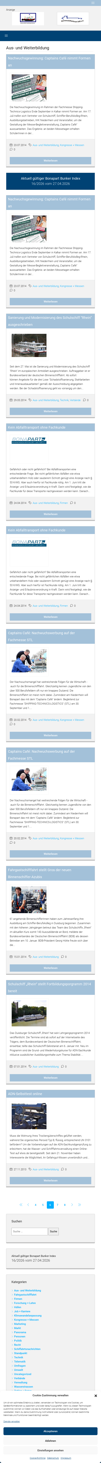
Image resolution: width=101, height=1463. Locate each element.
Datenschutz (53, 1458)
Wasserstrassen (23, 1386)
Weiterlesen (50, 160)
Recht (17, 1344)
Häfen (17, 1307)
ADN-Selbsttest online (25, 1094)
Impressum (66, 1458)
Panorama (20, 1332)
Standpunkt (20, 1353)
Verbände (75, 400)
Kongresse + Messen (72, 145)
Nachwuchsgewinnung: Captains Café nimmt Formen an (49, 61)
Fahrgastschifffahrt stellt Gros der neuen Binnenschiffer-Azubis (39, 873)
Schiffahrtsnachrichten (27, 1349)
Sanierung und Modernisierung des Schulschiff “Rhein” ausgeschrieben (50, 321)
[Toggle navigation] (93, 3)
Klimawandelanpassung (28, 1315)
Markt (17, 1328)
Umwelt (18, 1370)
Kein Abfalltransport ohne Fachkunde (36, 427)
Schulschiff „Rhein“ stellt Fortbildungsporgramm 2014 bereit (49, 987)
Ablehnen (50, 1440)
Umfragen (20, 1365)
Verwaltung (20, 1382)
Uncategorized (22, 1374)
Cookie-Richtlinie (37, 1458)
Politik (18, 1340)
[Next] (72, 1205)
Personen (19, 1336)
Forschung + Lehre (25, 1303)
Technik (64, 400)
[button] (96, 1395)
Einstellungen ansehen (50, 1450)
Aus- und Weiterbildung (46, 145)
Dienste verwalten (11, 1421)
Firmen (64, 503)
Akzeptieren (50, 1431)
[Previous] (21, 1205)
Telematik (20, 1361)
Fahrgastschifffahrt (25, 1294)
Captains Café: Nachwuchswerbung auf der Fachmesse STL (41, 636)
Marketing (20, 1324)
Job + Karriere (22, 1311)
